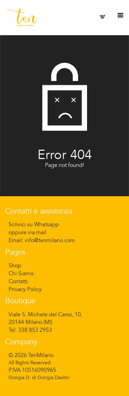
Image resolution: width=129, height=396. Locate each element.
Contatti (18, 281)
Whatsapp (46, 224)
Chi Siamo (21, 273)
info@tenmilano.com (50, 240)
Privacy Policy (25, 289)
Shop (15, 265)
